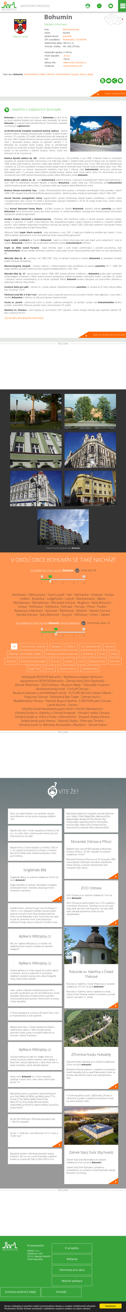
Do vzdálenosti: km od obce (51, 570)
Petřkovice (36, 607)
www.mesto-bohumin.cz (74, 62)
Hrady (102, 653)
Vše (14, 646)
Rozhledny (88, 653)
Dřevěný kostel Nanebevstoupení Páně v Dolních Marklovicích (62, 709)
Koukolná (38, 599)
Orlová (22, 607)
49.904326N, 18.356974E (74, 39)
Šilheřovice (67, 611)
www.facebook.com (72, 65)
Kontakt (61, 1292)
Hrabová (96, 595)
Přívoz (91, 607)
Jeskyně (69, 661)
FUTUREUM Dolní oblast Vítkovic (90, 693)
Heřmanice (81, 595)
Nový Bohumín (31, 74)
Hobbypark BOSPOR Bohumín (41, 677)
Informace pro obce (72, 1270)
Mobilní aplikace (72, 1281)
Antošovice (19, 595)
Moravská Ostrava (63, 603)
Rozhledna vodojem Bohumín (83, 677)
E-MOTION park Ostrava (95, 701)
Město (101, 599)
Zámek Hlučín (90, 697)
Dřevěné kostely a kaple (33, 661)
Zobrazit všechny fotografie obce (63, 548)
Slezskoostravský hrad (50, 689)
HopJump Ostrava (36, 697)
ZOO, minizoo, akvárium (33, 646)
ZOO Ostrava (50, 685)
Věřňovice (81, 615)
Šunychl (75, 74)
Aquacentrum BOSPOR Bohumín (42, 681)
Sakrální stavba (90, 668)
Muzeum (49, 668)
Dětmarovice (37, 595)
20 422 (66, 55)
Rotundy (55, 661)
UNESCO (71, 646)
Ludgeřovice (54, 599)
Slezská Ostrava (99, 611)
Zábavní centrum (68, 668)
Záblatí (90, 74)
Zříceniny (11, 661)
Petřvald (66, 607)
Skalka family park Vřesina (38, 721)
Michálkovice (21, 603)
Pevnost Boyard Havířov (61, 701)
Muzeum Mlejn (71, 685)
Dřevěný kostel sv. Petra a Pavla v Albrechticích (45, 717)
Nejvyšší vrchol (97, 661)
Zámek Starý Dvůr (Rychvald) (85, 681)
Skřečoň (51, 74)
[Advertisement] (63, 367)
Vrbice (82, 74)
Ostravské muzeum (96, 685)
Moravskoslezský (71, 29)
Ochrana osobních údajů (20, 1292)
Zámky (114, 653)
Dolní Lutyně (56, 595)
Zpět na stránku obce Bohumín (109, 334)
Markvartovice (85, 599)
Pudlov (42, 74)
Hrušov (109, 595)
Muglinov (83, 603)
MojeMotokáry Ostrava (28, 701)
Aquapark (56, 646)
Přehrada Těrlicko (92, 721)
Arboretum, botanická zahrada (62, 653)
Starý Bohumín (63, 74)
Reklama (72, 1259)
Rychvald (51, 611)
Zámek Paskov (97, 725)
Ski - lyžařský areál (90, 646)
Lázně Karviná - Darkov (62, 705)
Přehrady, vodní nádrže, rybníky (25, 653)
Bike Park (115, 661)
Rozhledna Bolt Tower (64, 697)
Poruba (79, 607)
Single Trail (33, 668)
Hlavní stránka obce (115, 93)
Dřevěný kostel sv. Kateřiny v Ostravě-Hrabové (45, 713)
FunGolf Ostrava (78, 689)
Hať (69, 595)
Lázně (81, 661)
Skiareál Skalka (68, 721)
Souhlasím (110, 1306)
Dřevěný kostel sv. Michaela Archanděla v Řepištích (52, 725)
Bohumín (58, 17)
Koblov (25, 599)
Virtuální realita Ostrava (93, 713)
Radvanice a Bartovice (28, 611)
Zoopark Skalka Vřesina (94, 717)
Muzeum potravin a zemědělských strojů (39, 693)
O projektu (72, 1248)
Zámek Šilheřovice (27, 685)
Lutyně (69, 599)
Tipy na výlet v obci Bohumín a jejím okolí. (23, 317)
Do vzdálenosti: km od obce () (48, 623)
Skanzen (109, 646)
